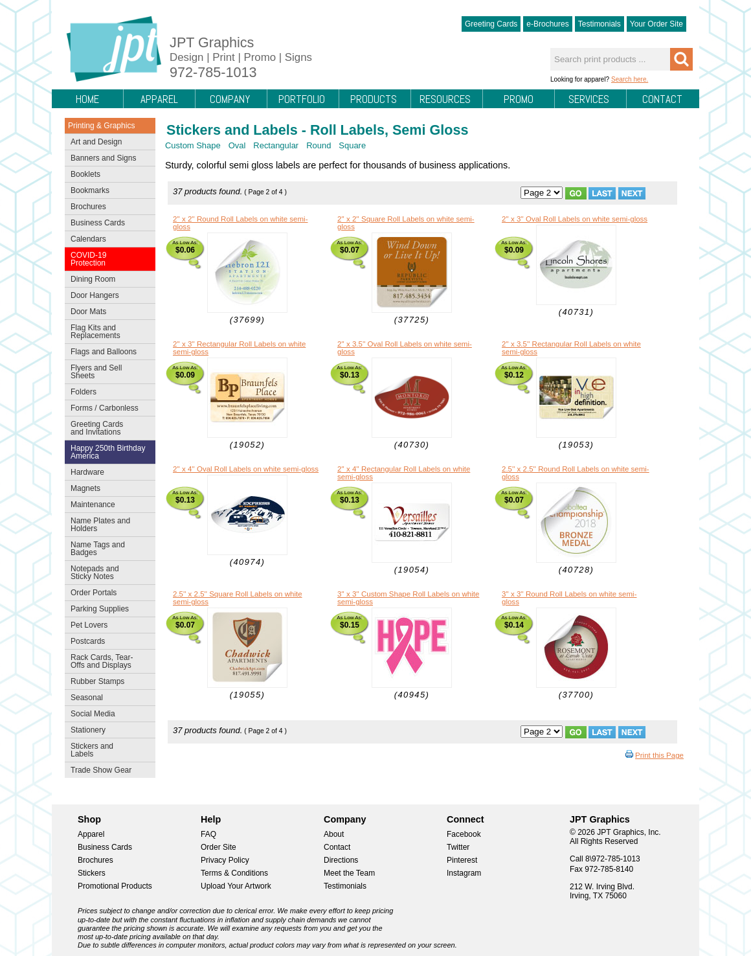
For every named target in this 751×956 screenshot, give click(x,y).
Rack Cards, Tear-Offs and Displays (107, 661)
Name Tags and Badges (107, 548)
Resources (445, 99)
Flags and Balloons (107, 353)
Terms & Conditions (234, 873)
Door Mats (107, 313)
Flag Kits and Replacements (107, 331)
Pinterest (462, 860)
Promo (518, 99)
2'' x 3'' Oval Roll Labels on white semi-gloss (574, 219)
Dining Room (107, 280)
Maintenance (107, 506)
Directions (341, 860)
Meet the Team (349, 873)
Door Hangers (107, 296)
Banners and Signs (107, 159)
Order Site (218, 847)
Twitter (458, 847)
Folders (107, 393)
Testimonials (599, 23)
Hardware (87, 472)
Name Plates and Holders (100, 524)
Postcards (107, 642)
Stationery (107, 731)
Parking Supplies (107, 610)
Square (352, 145)
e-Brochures (547, 23)
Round (318, 145)
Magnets (85, 488)
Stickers (92, 873)
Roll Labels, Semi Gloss (389, 130)
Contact (662, 99)
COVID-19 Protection (107, 259)
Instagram (464, 873)
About (334, 834)
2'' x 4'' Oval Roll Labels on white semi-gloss (246, 469)
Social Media (107, 715)
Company (230, 99)
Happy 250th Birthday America (108, 452)
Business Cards (107, 224)
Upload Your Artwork (236, 886)
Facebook (464, 834)
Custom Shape (193, 145)
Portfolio (301, 99)
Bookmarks (90, 190)
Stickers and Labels (107, 750)
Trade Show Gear (107, 771)
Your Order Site (656, 23)
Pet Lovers (107, 626)
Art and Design (107, 143)
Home (87, 99)
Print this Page (659, 755)
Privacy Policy (225, 860)
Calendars (88, 239)
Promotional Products (115, 886)
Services (588, 99)
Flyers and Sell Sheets (107, 371)
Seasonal (107, 699)
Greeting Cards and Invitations (107, 428)
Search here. (629, 79)
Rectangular (275, 145)
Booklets (85, 174)
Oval (237, 145)
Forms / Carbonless (105, 408)
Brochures (107, 208)
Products (373, 99)
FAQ (208, 834)
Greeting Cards (491, 23)
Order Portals (94, 592)
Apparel (159, 99)
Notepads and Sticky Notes (107, 572)
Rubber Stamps (97, 681)
